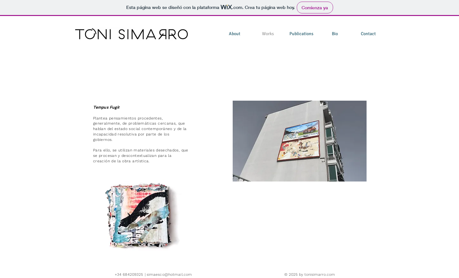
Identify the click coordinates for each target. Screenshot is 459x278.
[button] (141, 222)
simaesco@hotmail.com (169, 274)
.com (330, 274)
